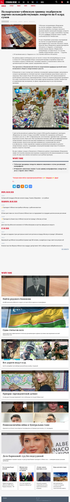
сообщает (47, 34)
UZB (37, 2)
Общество (26, 21)
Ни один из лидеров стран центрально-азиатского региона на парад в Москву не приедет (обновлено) (32, 234)
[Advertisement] (35, 261)
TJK (28, 2)
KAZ (19, 2)
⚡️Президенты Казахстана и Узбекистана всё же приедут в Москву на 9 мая (24, 219)
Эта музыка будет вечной (8, 468)
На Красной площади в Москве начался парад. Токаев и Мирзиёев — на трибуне (25, 198)
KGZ (24, 2)
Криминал (20, 21)
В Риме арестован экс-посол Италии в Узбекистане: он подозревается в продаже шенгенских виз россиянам (33, 213)
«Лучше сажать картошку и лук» (41, 468)
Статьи (11, 6)
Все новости (65, 249)
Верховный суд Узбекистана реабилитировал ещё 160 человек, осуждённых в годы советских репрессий (32, 240)
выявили (53, 67)
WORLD (42, 2)
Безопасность (32, 21)
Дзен (56, 178)
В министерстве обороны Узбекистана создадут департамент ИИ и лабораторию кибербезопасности (31, 246)
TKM (33, 2)
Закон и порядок (13, 21)
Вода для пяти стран (59, 467)
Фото (25, 6)
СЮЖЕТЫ (33, 6)
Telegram (48, 178)
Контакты (5, 497)
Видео (19, 6)
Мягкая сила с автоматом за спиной (23, 468)
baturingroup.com (45, 500)
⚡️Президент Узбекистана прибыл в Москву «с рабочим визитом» (21, 207)
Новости (3, 6)
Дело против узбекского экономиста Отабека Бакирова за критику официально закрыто (27, 225)
